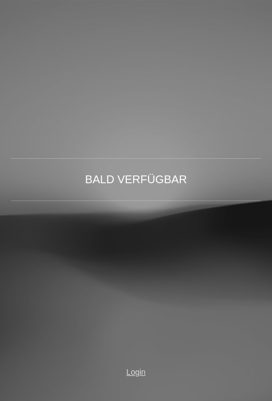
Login (135, 372)
